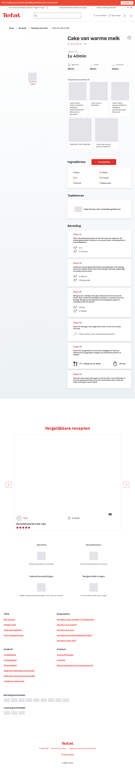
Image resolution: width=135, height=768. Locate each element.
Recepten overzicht (39, 28)
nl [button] (132, 8)
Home (11, 28)
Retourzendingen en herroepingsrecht (75, 665)
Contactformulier (65, 655)
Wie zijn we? (9, 619)
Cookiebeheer (10, 660)
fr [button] (128, 8)
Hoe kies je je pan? (65, 630)
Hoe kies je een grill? (66, 640)
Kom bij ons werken (59, 748)
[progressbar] (32, 77)
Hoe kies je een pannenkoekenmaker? (75, 635)
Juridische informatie (14, 681)
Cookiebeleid (10, 655)
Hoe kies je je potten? (67, 625)
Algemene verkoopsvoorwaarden (19, 676)
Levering (61, 660)
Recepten (22, 28)
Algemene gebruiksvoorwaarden (19, 671)
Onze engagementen (13, 635)
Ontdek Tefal (10, 625)
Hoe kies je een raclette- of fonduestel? (75, 619)
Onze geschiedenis (13, 630)
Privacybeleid (10, 665)
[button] (100, 15)
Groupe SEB (44, 748)
